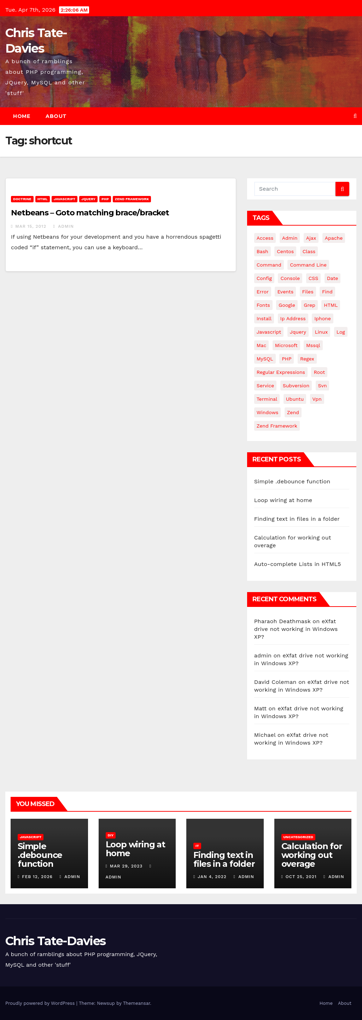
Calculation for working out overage (311, 855)
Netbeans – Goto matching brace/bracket (90, 212)
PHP (105, 199)
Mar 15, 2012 (30, 226)
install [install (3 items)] (264, 318)
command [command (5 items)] (269, 265)
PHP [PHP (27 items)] (286, 359)
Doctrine (22, 199)
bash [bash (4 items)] (262, 251)
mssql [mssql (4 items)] (313, 345)
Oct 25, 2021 (301, 876)
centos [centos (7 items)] (285, 251)
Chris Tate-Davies (55, 940)
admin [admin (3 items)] (290, 238)
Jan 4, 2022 (212, 876)
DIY (111, 835)
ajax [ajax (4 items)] (311, 238)
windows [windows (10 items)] (268, 412)
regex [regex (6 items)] (307, 359)
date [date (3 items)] (332, 278)
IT (197, 846)
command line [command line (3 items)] (308, 265)
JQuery (88, 199)
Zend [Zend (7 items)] (293, 412)
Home (21, 116)
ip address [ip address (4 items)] (293, 318)
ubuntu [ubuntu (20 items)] (295, 399)
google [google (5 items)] (287, 305)
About (56, 116)
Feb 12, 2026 (37, 876)
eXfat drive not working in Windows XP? (296, 629)
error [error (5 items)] (263, 291)
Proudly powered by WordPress (40, 1003)
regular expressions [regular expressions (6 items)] (281, 372)
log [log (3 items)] (341, 332)
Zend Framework (132, 199)
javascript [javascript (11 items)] (269, 332)
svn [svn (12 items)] (322, 385)
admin (63, 226)
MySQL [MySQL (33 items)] (265, 359)
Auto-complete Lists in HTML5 (297, 564)
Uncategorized (299, 837)
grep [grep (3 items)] (309, 305)
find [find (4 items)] (327, 291)
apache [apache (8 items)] (334, 238)
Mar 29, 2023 (126, 866)
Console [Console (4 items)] (290, 278)
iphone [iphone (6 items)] (322, 318)
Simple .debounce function (292, 481)
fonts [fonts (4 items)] (263, 305)
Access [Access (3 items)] (265, 238)
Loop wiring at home (283, 500)
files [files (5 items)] (308, 291)
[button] (355, 116)
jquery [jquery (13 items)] (298, 332)
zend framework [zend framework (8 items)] (277, 426)
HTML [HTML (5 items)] (331, 305)
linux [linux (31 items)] (321, 332)
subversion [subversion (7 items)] (296, 385)
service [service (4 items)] (265, 385)
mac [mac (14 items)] (262, 345)
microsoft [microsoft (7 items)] (286, 345)
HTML (42, 199)
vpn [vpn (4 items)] (317, 399)
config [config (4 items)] (264, 278)
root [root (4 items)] (319, 372)
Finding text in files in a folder (297, 518)
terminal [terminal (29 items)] (267, 399)
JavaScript (64, 199)
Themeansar (136, 1003)
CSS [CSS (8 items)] (314, 278)
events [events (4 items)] (285, 291)
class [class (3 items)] (309, 251)
